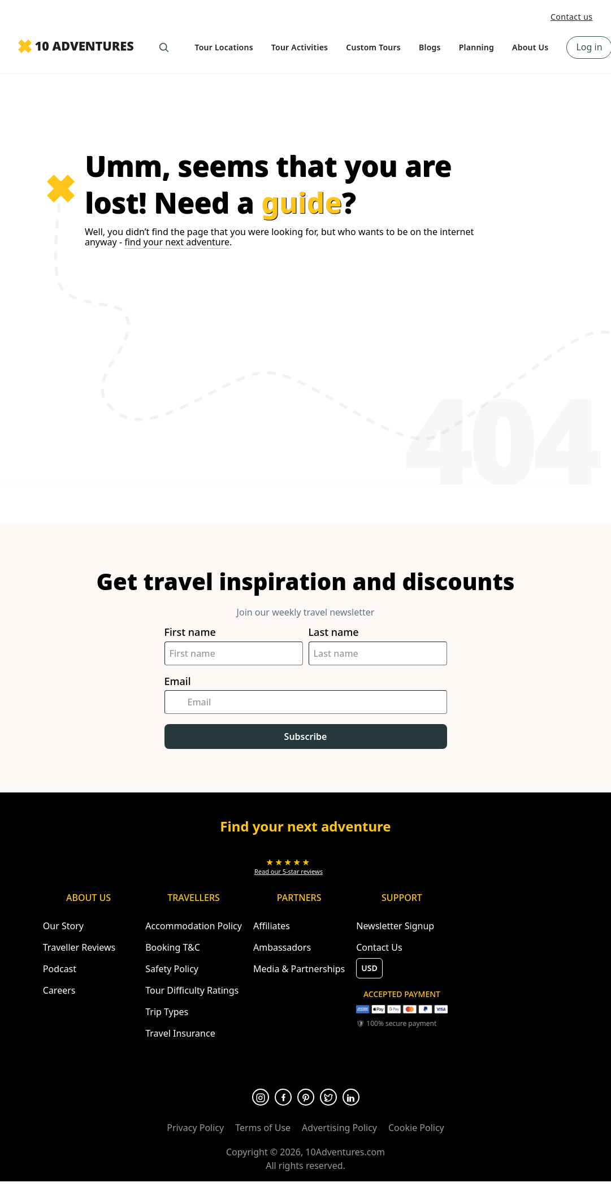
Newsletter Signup (395, 926)
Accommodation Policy (193, 926)
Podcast (59, 969)
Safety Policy (171, 969)
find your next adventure (176, 242)
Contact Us (379, 947)
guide (301, 202)
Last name (334, 632)
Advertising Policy (339, 1127)
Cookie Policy (416, 1127)
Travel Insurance (180, 1033)
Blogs (430, 47)
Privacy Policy (195, 1127)
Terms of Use (263, 1127)
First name (190, 632)
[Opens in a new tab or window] (288, 866)
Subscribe (305, 736)
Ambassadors (282, 947)
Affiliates (271, 926)
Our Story (63, 926)
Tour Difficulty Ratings (192, 990)
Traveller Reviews (79, 947)
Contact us (572, 16)
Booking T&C (172, 947)
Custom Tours (373, 47)
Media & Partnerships (299, 969)
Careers (59, 990)
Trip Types (166, 1012)
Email (177, 681)
